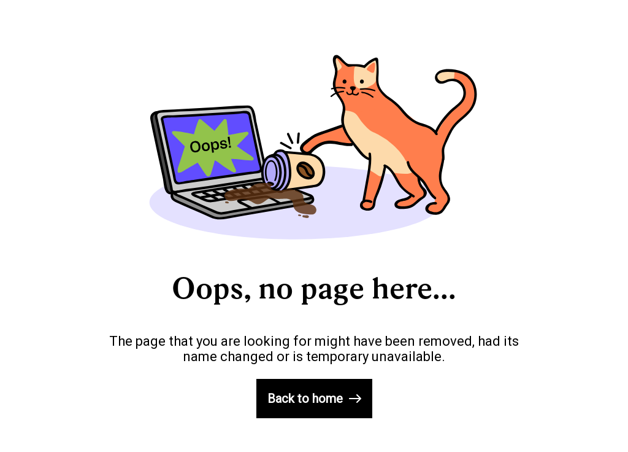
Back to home (314, 398)
